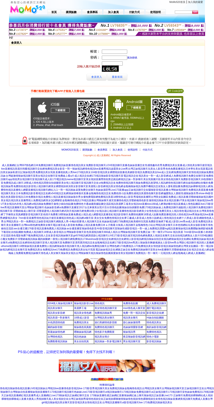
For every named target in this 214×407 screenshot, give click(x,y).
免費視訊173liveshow (84, 239)
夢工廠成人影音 (133, 218)
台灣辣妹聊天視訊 (86, 253)
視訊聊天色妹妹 (72, 391)
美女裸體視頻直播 (115, 172)
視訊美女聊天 (55, 308)
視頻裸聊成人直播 (16, 398)
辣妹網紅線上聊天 (134, 395)
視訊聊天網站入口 (48, 189)
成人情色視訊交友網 (170, 218)
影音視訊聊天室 (114, 175)
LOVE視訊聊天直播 (116, 165)
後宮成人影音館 (66, 225)
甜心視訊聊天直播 (114, 210)
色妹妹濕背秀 (103, 189)
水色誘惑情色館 (56, 322)
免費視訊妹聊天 (32, 253)
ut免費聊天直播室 (69, 207)
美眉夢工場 (80, 308)
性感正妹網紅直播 (114, 395)
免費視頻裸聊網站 (193, 395)
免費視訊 (48, 249)
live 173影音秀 (87, 388)
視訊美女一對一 (147, 175)
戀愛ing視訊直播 (169, 228)
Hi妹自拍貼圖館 (155, 317)
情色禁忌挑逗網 (112, 179)
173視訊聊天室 (176, 391)
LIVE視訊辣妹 (37, 388)
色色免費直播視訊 (175, 168)
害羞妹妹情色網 (56, 331)
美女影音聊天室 (79, 186)
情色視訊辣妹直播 (168, 398)
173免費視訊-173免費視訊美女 (136, 246)
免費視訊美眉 (105, 196)
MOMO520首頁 (70, 149)
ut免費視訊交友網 (17, 242)
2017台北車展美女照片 (91, 207)
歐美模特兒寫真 (139, 221)
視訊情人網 (204, 186)
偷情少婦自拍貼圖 (63, 203)
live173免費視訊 (61, 249)
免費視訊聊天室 (182, 172)
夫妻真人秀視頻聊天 (37, 398)
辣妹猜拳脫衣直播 (78, 193)
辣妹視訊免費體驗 (188, 228)
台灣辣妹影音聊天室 (75, 232)
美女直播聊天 (13, 225)
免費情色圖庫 (135, 214)
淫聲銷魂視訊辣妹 (28, 239)
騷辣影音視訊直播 (158, 189)
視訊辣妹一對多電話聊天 (108, 341)
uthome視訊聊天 (10, 246)
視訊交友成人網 (200, 249)
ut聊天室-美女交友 (94, 218)
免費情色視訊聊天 (104, 327)
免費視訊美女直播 (172, 165)
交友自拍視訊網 (178, 235)
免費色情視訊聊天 (126, 182)
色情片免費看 (50, 214)
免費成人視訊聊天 (34, 232)
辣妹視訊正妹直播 (154, 395)
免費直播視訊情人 (169, 214)
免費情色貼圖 (130, 303)
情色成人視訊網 (75, 218)
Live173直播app (119, 189)
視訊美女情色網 (114, 186)
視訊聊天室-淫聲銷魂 (11, 210)
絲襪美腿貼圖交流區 (100, 203)
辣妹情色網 (174, 246)
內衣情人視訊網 (22, 203)
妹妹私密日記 (15, 172)
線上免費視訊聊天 (168, 207)
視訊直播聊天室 (15, 207)
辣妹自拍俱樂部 (130, 207)
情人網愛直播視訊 (28, 189)
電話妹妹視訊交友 (105, 249)
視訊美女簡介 (102, 336)
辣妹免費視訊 (143, 182)
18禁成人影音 (81, 317)
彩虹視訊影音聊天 (118, 214)
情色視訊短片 (43, 218)
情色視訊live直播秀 (95, 168)
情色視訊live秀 (187, 214)
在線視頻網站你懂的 (197, 182)
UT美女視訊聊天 (188, 200)
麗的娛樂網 (44, 239)
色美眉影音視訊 (14, 196)
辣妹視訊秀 (29, 172)
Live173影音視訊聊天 (93, 391)
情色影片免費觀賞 (104, 331)
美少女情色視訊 (150, 210)
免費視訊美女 (35, 249)
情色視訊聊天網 (177, 182)
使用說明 (133, 149)
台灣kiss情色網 (29, 225)
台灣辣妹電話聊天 (34, 207)
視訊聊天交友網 (36, 168)
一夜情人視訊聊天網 (61, 239)
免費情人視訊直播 (53, 196)
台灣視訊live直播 (54, 388)
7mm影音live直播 (193, 232)
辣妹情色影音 (89, 228)
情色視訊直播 (22, 388)
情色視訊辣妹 (198, 172)
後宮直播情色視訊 (119, 200)
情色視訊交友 (94, 402)
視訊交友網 (120, 239)
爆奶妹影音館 (55, 327)
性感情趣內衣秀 (153, 165)
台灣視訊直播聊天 (112, 402)
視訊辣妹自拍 (151, 239)
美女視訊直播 (171, 200)
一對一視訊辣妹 (66, 189)
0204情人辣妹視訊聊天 (60, 303)
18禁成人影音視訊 (54, 232)
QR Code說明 (175, 91)
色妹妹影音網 (51, 207)
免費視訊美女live (151, 172)
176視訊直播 (87, 200)
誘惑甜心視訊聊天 (98, 235)
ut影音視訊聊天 (130, 402)
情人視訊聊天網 (55, 210)
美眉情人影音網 (97, 186)
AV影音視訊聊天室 (107, 228)
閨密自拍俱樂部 (52, 182)
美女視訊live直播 (137, 203)
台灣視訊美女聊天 (163, 225)
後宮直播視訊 (58, 218)
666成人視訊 (111, 232)
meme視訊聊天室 (76, 179)
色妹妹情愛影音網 (133, 327)
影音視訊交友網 (105, 239)
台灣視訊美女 (11, 221)
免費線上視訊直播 (85, 225)
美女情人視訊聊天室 (72, 182)
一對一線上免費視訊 (148, 228)
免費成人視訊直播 (178, 196)
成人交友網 (167, 172)
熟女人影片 (194, 235)
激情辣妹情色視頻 (128, 398)
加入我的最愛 (195, 2)
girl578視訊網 (80, 235)
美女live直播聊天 (162, 249)
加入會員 (117, 149)
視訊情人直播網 (205, 242)
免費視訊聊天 (205, 207)
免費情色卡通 (81, 203)
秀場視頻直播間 (142, 196)
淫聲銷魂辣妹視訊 (198, 196)
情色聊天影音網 (154, 193)
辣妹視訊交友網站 (181, 239)
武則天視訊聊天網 (74, 210)
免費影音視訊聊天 (96, 165)
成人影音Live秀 (176, 221)
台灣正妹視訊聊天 (138, 168)
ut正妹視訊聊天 (159, 391)
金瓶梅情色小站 (144, 225)
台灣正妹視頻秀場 (78, 398)
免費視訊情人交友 (41, 235)
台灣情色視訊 (55, 336)
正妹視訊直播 (11, 395)
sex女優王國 (20, 228)
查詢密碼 (132, 57)
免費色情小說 (118, 193)
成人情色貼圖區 (191, 203)
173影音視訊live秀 (125, 242)
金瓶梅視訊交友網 (105, 242)
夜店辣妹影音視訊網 (134, 336)
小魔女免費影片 (9, 239)
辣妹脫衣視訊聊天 (67, 246)
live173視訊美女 (82, 172)
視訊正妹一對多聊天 (132, 179)
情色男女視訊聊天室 (23, 179)
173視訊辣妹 (99, 175)
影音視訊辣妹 (154, 341)
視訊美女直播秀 (19, 200)
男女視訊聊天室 (131, 341)
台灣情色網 (113, 246)
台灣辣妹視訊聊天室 (129, 232)
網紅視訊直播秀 (27, 395)
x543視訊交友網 (59, 193)
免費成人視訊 (80, 214)
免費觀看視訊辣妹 (57, 341)
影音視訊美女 (79, 402)
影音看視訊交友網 (41, 193)
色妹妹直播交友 (136, 165)
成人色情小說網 (150, 218)
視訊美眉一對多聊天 (59, 317)
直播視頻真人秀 (64, 172)
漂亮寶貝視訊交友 (85, 242)
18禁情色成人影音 (123, 196)
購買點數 (87, 149)
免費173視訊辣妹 (148, 207)
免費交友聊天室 (197, 175)
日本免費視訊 (23, 193)
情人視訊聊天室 (53, 242)
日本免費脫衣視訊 (33, 196)
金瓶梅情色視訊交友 (100, 193)
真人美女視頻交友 (58, 398)
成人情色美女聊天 (192, 165)
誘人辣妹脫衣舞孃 (145, 242)
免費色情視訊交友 (114, 218)
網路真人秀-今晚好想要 (69, 221)
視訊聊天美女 (102, 388)
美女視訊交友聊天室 (46, 175)
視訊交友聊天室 (18, 249)
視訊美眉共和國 (18, 168)
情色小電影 (153, 336)
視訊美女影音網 (56, 312)
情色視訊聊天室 (36, 242)
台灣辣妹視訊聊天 (178, 189)
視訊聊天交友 (91, 182)
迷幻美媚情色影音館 (106, 322)
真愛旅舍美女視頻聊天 (123, 253)
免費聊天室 (68, 242)
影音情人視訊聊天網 (39, 186)
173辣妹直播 (97, 395)
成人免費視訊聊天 (178, 175)
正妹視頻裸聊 (110, 398)
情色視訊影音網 (132, 210)
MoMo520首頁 (177, 2)
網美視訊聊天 (185, 398)
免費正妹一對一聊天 (151, 232)
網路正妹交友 (122, 249)
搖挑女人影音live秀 (165, 242)
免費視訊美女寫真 (45, 172)
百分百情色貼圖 (113, 207)
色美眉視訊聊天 (95, 232)
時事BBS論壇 (107, 384)
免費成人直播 (200, 398)
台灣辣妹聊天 (101, 200)
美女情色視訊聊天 (171, 179)
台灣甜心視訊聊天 (186, 242)
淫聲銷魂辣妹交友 (181, 249)
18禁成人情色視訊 (34, 182)
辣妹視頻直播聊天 (40, 391)
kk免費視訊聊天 (98, 246)
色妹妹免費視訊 (193, 391)
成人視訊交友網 (83, 175)
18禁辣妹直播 (65, 214)
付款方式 (148, 149)
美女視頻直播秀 (94, 179)
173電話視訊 (59, 179)
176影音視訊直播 (37, 228)
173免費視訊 (124, 221)
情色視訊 (100, 303)
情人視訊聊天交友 (92, 221)
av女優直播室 (74, 228)
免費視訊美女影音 (55, 168)
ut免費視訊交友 (107, 182)
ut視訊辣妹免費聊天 (42, 203)
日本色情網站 (180, 225)
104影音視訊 (98, 172)
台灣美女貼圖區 (159, 196)
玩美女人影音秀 (156, 168)
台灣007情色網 (25, 165)
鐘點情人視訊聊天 (188, 207)
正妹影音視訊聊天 (46, 221)
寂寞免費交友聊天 (85, 189)
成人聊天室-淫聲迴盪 (34, 210)
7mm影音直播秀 (27, 218)
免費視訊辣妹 (117, 388)
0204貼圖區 (206, 235)
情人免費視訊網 (37, 200)
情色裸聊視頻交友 (148, 398)
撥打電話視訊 (154, 308)
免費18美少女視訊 (94, 210)
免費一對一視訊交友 (134, 312)
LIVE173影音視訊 (118, 235)
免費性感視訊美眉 (136, 193)
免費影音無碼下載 (158, 221)
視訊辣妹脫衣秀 (72, 196)
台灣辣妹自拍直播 (20, 391)
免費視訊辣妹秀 (103, 312)
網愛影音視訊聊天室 (32, 214)
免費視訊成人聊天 (13, 182)
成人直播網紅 (9, 165)
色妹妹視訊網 (109, 221)
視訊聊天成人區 (43, 179)
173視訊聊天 (57, 391)
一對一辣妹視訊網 (75, 168)
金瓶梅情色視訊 (71, 200)
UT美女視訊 (7, 203)
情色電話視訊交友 (189, 210)
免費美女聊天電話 (48, 225)
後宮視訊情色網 (136, 235)
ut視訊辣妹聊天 (113, 391)
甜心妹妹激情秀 (131, 322)
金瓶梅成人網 (183, 253)
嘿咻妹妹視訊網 (82, 331)
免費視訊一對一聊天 (147, 253)
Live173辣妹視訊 (60, 395)
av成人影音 (192, 221)
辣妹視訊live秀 (205, 200)
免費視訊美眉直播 (198, 189)
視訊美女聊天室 (63, 402)
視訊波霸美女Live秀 (117, 168)
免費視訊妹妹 (198, 239)
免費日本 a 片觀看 (105, 225)
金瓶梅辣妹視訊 (132, 186)
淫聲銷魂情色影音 (139, 200)
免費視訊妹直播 (62, 165)
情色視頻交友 (95, 398)
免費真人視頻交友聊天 (157, 235)
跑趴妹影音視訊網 (156, 327)
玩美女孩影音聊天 (198, 225)
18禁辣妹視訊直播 (29, 246)
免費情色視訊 (20, 186)
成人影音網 (162, 175)
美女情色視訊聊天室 (106, 308)
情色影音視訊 (160, 246)
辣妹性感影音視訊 (127, 228)
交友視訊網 (165, 239)
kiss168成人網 (155, 203)
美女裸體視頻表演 (61, 186)
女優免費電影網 (89, 196)
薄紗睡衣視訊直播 (173, 203)
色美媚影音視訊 (133, 172)
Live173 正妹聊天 (173, 395)
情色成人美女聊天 (51, 253)
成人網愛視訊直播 (98, 214)
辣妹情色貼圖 (103, 253)
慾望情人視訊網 (159, 182)
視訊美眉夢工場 (119, 203)
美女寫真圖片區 (152, 179)
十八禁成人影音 (190, 218)
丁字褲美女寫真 (12, 214)
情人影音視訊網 (135, 239)
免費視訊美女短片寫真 (83, 249)
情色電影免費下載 (21, 235)
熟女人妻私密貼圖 (170, 186)
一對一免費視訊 (27, 221)
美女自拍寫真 (81, 341)
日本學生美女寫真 (195, 168)
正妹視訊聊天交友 (138, 189)
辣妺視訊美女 (165, 402)
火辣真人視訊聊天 (125, 225)
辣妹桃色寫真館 (82, 327)
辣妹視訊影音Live (83, 303)
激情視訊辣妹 (156, 200)
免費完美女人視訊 (169, 210)
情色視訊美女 (78, 165)
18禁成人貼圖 (150, 214)
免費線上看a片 (66, 175)
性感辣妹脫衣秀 (189, 193)
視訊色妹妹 (80, 336)
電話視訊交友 (130, 175)
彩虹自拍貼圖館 (15, 232)
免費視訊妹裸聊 (189, 186)
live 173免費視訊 (148, 402)
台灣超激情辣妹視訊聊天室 (20, 175)
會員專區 (102, 149)
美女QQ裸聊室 (54, 200)
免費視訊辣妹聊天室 (142, 249)
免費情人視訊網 (48, 246)
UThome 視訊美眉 (173, 232)
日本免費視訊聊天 (43, 165)
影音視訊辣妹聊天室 (62, 235)
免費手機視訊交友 (151, 186)
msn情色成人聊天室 (134, 308)
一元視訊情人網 (166, 253)
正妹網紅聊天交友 (79, 395)
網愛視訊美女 (10, 218)
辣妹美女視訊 (68, 253)
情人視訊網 (83, 246)
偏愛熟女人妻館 (172, 193)
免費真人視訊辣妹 (56, 228)
